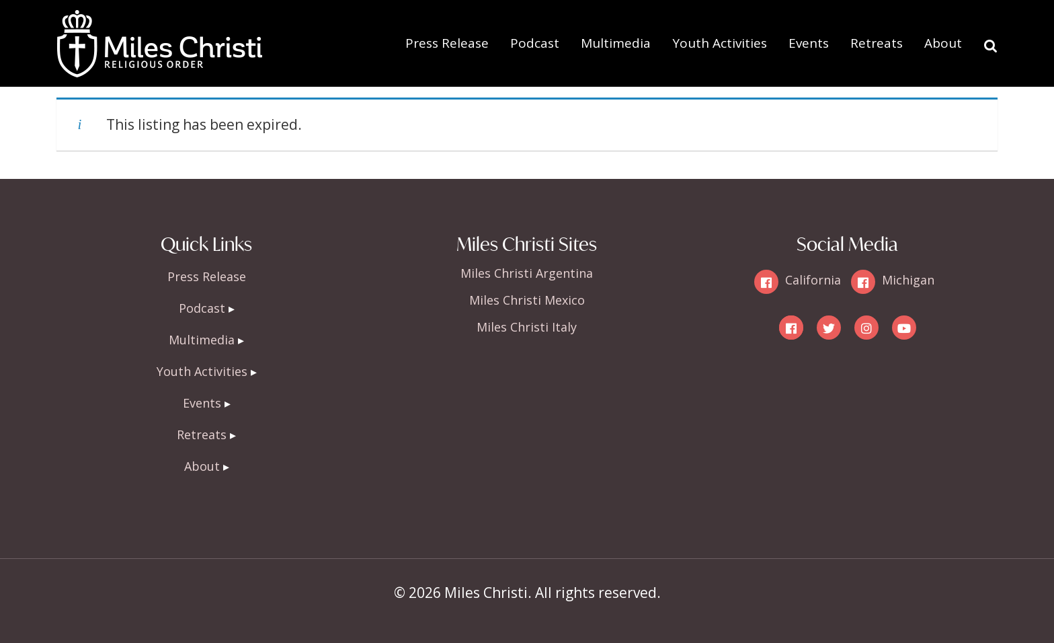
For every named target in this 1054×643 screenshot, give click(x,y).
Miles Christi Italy (527, 327)
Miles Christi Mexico (527, 300)
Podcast (534, 43)
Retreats (876, 43)
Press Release (447, 43)
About (943, 43)
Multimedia (616, 43)
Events (808, 43)
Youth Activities (719, 43)
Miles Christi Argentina (526, 273)
